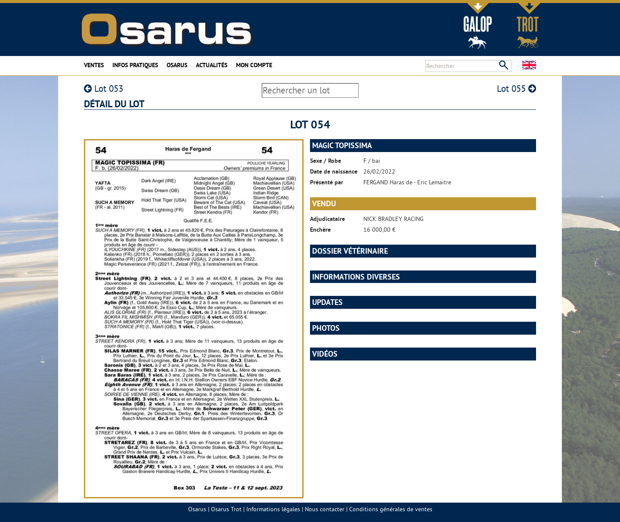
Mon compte (254, 65)
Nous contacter (324, 509)
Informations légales (273, 509)
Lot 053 (103, 88)
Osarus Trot (226, 509)
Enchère (320, 229)
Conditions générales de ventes (390, 509)
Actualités (211, 65)
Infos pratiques (135, 65)
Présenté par (326, 182)
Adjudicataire (327, 219)
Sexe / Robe (325, 161)
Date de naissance (333, 171)
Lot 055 (516, 88)
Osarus (177, 65)
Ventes (94, 65)
